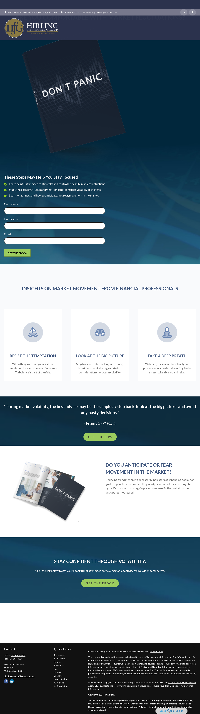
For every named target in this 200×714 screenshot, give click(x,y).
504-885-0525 (70, 3)
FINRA (121, 703)
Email (7, 234)
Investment (60, 658)
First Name (11, 204)
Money (57, 672)
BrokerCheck (156, 651)
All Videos (59, 682)
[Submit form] (17, 253)
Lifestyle (58, 675)
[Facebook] (192, 3)
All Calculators (61, 686)
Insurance (59, 665)
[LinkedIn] (183, 3)
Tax (56, 668)
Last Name (11, 219)
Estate (57, 662)
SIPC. (128, 703)
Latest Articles (61, 679)
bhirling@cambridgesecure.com (99, 3)
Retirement (59, 655)
